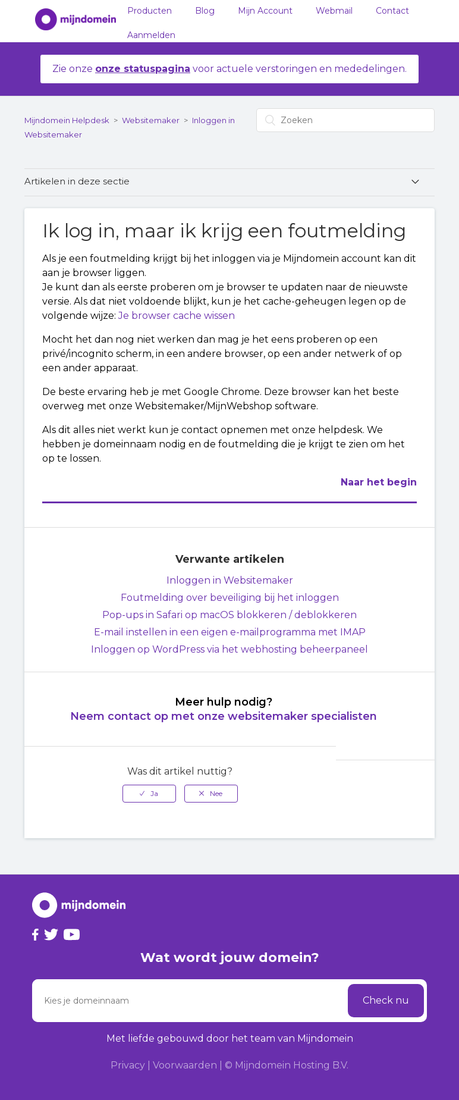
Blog (205, 10)
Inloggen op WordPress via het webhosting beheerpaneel (229, 649)
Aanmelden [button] (151, 35)
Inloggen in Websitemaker (229, 580)
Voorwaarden (185, 1065)
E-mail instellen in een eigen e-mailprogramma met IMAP (230, 632)
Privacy (128, 1065)
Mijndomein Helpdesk (66, 120)
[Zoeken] (345, 120)
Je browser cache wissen (176, 315)
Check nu (386, 1000)
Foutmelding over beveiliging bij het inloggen (230, 597)
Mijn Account (265, 10)
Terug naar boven (396, 786)
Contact (392, 10)
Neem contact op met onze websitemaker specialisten (223, 716)
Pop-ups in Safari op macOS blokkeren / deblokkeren (229, 614)
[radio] (149, 794)
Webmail (334, 10)
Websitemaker (151, 120)
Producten (149, 10)
